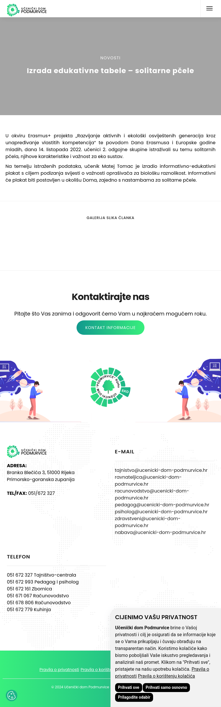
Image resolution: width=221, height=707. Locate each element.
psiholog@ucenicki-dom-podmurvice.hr (161, 511)
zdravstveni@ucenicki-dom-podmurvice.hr (147, 522)
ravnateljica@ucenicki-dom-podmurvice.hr (148, 480)
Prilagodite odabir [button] (134, 697)
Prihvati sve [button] (128, 687)
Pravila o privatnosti (59, 669)
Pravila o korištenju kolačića (166, 676)
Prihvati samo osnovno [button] (166, 687)
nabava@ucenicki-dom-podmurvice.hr (160, 532)
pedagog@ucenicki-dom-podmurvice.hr (162, 504)
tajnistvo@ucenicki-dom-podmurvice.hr (161, 470)
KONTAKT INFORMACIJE (110, 327)
